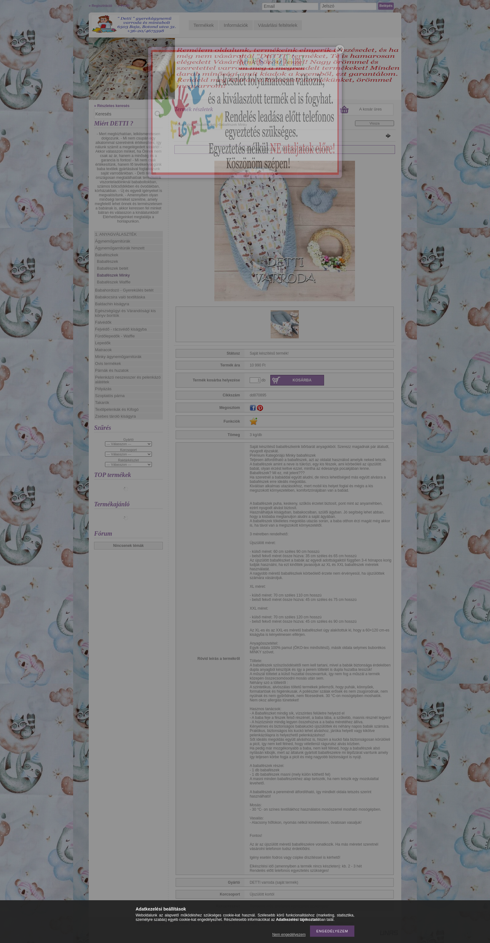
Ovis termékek (108, 363)
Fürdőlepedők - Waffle (115, 336)
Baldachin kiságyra (112, 304)
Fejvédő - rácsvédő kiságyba (121, 329)
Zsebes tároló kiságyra (115, 416)
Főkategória (184, 124)
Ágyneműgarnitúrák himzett (119, 248)
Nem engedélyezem (289, 934)
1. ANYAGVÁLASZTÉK (116, 234)
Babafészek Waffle (114, 282)
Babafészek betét (112, 268)
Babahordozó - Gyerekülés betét (124, 290)
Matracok (103, 349)
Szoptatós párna (110, 395)
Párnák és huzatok (112, 370)
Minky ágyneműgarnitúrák (118, 356)
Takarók (102, 402)
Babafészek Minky (113, 275)
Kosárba (302, 380)
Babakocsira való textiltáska (120, 297)
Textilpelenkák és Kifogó (116, 409)
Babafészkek (106, 255)
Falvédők (103, 322)
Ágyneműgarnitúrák (112, 241)
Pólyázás (103, 388)
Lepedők (103, 343)
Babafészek (107, 261)
